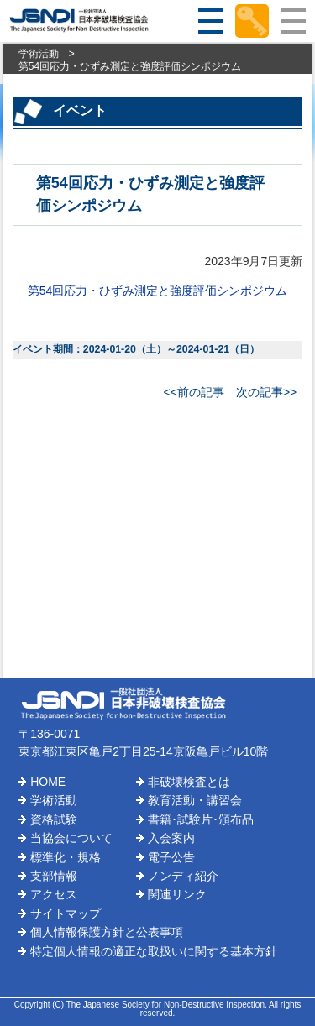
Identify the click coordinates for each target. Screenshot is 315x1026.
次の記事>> (266, 392)
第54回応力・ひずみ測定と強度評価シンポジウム (158, 290)
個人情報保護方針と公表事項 (106, 932)
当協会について (71, 838)
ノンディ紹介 (183, 875)
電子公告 (171, 857)
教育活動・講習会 (195, 800)
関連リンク (177, 894)
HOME (48, 781)
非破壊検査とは (189, 781)
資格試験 (53, 819)
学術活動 (38, 54)
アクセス (53, 894)
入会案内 (171, 838)
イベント (80, 110)
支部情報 (53, 875)
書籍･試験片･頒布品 (201, 819)
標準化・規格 (65, 857)
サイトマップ (65, 913)
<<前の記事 (194, 392)
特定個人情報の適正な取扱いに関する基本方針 (153, 951)
